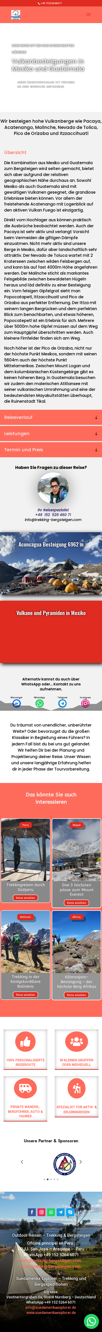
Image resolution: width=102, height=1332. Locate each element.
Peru (25, 825)
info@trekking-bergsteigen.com (53, 519)
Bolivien (25, 917)
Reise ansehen (25, 898)
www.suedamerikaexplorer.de (51, 1312)
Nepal (77, 825)
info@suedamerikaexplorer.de (51, 1307)
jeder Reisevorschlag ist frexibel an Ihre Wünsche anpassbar (46, 84)
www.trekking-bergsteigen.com (51, 1266)
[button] (22, 1161)
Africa (76, 917)
